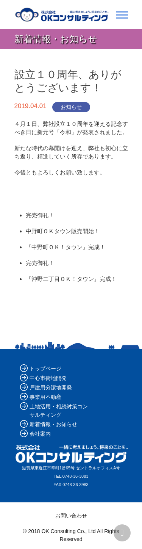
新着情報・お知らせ (53, 424)
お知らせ (71, 107)
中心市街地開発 (48, 378)
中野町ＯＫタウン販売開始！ (63, 231)
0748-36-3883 (75, 476)
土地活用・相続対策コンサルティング (59, 410)
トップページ (45, 368)
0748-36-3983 (75, 484)
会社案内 (40, 434)
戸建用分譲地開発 (51, 387)
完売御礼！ (40, 215)
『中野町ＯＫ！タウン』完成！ (65, 247)
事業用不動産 (45, 397)
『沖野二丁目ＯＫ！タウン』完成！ (71, 279)
